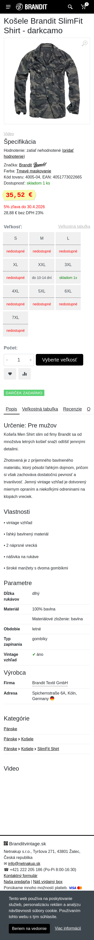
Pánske (10, 729)
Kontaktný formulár (20, 876)
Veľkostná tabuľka (74, 226)
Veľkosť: (13, 226)
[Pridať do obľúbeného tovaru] (10, 374)
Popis (11, 409)
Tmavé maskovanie (33, 171)
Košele (27, 739)
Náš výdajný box (47, 882)
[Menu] (8, 6)
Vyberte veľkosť (59, 360)
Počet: (11, 347)
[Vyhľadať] (69, 7)
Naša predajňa (17, 882)
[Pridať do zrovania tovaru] (24, 374)
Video (9, 134)
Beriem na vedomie (29, 928)
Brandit (25, 165)
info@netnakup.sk (24, 863)
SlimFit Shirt (48, 749)
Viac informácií (68, 928)
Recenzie (72, 409)
